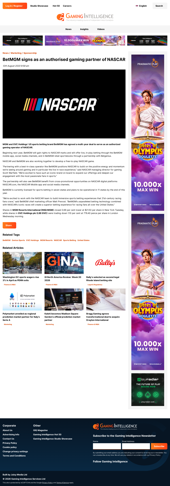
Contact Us (8, 438)
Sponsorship (30, 53)
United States (83, 240)
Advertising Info (11, 434)
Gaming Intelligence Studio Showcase (52, 438)
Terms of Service (62, 483)
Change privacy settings (15, 451)
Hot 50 (56, 6)
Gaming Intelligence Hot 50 (47, 434)
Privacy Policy (10, 443)
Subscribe (159, 446)
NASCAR (58, 240)
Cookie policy (10, 447)
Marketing (16, 53)
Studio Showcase (39, 6)
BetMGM (6, 240)
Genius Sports (18, 240)
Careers (67, 6)
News (6, 53)
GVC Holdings (32, 240)
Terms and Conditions (14, 455)
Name (95, 441)
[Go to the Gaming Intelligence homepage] (85, 17)
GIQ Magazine (40, 430)
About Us (7, 430)
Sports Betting (69, 240)
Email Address (128, 441)
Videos (101, 29)
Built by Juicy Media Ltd (15, 474)
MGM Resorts (46, 240)
